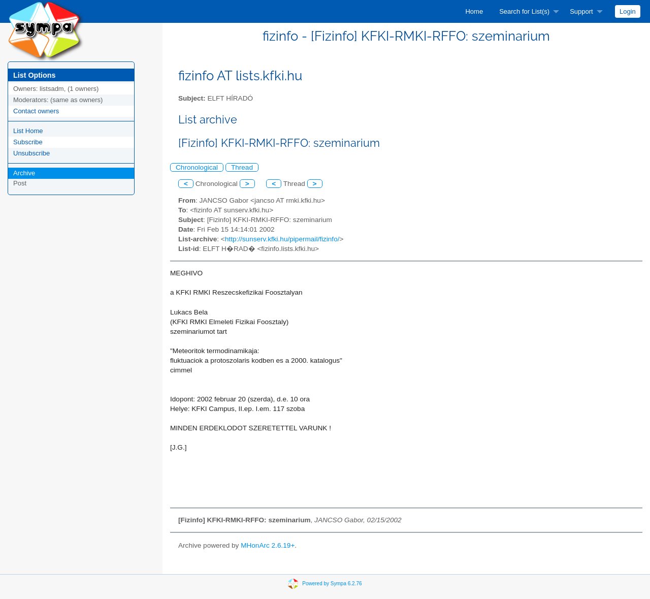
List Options (34, 75)
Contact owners (36, 111)
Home (474, 11)
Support (581, 11)
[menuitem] (474, 11)
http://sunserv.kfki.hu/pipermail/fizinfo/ (282, 239)
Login (628, 11)
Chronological (197, 167)
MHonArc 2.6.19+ (268, 545)
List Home (28, 131)
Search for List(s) (524, 11)
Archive (24, 173)
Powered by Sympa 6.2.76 (332, 583)
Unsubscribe (31, 153)
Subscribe (28, 142)
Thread (242, 167)
